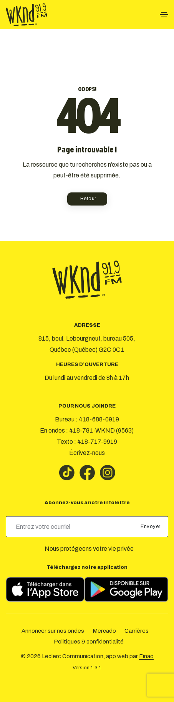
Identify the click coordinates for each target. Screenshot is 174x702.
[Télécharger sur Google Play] (126, 589)
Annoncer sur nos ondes (53, 631)
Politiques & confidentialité (89, 641)
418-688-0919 (99, 419)
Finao (146, 656)
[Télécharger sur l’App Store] (45, 589)
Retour (88, 198)
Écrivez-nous (87, 453)
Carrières (136, 631)
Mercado (104, 631)
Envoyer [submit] (151, 526)
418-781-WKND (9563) (101, 430)
